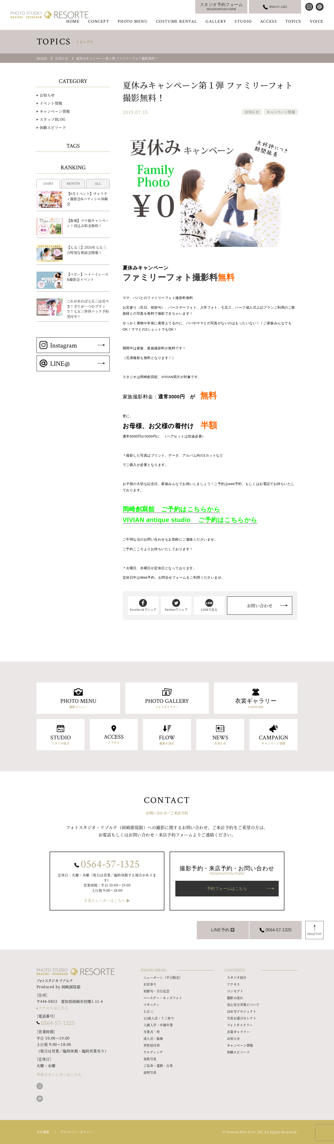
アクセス (233, 984)
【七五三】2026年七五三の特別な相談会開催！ (86, 250)
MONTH (73, 183)
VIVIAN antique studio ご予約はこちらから (190, 519)
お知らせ (252, 111)
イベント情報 (51, 103)
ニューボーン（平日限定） (163, 977)
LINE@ (54, 363)
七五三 (148, 1011)
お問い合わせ (260, 606)
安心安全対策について (243, 1004)
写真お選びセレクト (241, 1018)
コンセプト (235, 991)
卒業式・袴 (152, 1031)
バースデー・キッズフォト (163, 998)
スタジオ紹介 (237, 977)
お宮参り (150, 984)
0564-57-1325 (110, 864)
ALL (98, 183)
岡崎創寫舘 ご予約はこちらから (171, 509)
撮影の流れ (235, 998)
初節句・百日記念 (157, 991)
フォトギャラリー (240, 1025)
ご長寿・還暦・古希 (158, 1065)
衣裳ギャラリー (238, 1031)
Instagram (58, 345)
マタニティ (151, 1004)
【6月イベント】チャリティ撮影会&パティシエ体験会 (87, 198)
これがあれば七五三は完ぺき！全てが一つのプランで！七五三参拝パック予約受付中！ (88, 308)
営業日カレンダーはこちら (59, 1074)
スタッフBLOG (52, 119)
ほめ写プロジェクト (241, 1011)
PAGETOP (314, 934)
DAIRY (48, 183)
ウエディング (153, 1052)
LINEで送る (209, 605)
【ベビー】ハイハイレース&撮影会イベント (88, 277)
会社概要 (43, 1132)
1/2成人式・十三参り (159, 1018)
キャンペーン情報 (281, 111)
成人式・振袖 (153, 1038)
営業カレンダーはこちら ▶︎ (107, 900)
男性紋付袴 (152, 1045)
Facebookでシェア (143, 605)
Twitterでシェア (176, 605)
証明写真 (150, 1072)
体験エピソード (53, 127)
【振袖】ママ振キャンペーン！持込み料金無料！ (88, 223)
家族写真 (150, 1059)
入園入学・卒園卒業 (158, 1025)
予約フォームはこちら (227, 888)
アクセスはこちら (53, 1007)
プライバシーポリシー (76, 1132)
